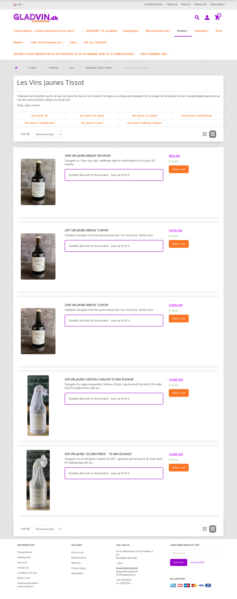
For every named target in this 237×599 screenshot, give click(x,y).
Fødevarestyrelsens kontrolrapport (27, 585)
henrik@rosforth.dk (126, 557)
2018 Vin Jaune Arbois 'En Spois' (88, 156)
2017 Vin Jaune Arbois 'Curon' (87, 230)
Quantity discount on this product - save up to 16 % (99, 174)
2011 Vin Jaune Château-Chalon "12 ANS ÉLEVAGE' (99, 379)
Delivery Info (200, 4)
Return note (23, 577)
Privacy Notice (217, 4)
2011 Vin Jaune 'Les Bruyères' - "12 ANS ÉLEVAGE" (98, 454)
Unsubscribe (197, 562)
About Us (186, 4)
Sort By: (25, 133)
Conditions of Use (153, 4)
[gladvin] (51, 17)
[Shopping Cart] (218, 17)
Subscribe (178, 562)
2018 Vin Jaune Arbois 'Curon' (87, 305)
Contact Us (171, 4)
